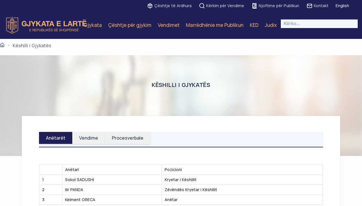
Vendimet (169, 25)
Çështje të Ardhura (169, 6)
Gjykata (93, 25)
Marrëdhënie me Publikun (215, 25)
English (342, 5)
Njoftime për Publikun (275, 6)
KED (254, 25)
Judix (271, 25)
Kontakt (317, 6)
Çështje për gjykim (129, 25)
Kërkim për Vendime (221, 6)
